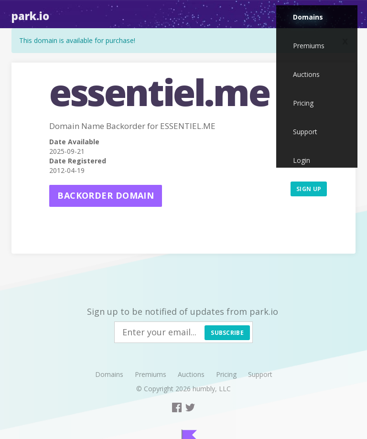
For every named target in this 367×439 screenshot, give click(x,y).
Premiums (308, 45)
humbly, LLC (212, 388)
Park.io (30, 16)
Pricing (303, 102)
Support (305, 131)
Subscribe (227, 333)
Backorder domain (105, 195)
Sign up (308, 189)
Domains (308, 16)
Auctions (306, 74)
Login (301, 160)
